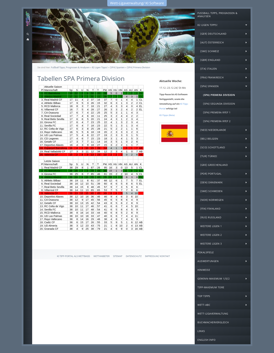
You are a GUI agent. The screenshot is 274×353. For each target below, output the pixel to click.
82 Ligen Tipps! (100, 67)
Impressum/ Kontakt (157, 256)
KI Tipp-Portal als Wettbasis (73, 256)
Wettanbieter (101, 256)
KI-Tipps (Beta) (167, 115)
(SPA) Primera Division (138, 67)
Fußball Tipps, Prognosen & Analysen (70, 67)
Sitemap (117, 256)
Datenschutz (134, 256)
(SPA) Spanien (117, 67)
